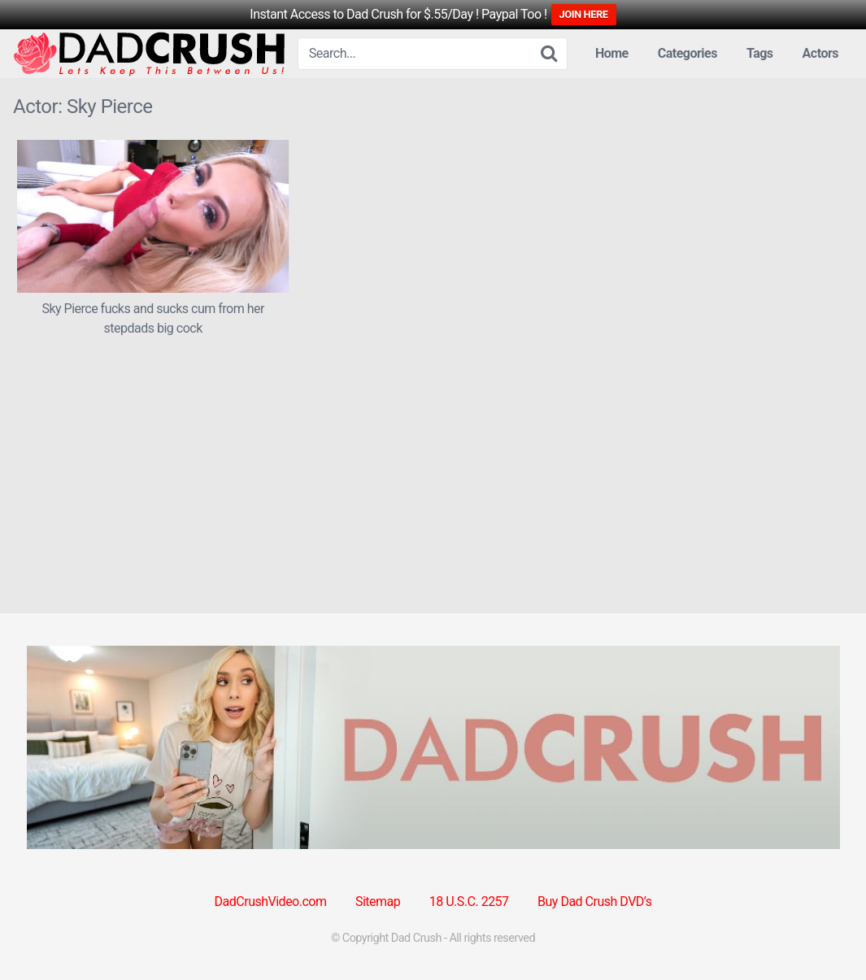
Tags (759, 53)
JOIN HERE (583, 14)
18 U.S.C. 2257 (469, 901)
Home (612, 53)
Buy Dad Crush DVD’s (594, 901)
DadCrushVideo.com (271, 901)
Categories (687, 53)
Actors (820, 53)
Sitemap (377, 901)
